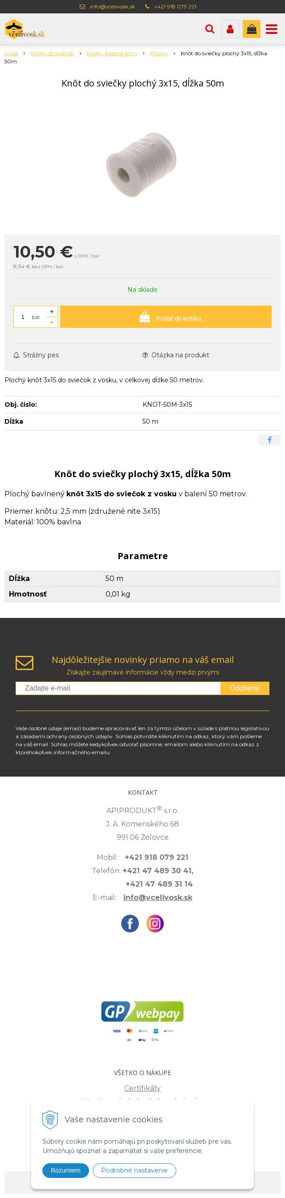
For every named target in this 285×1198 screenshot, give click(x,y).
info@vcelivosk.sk (112, 6)
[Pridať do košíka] (166, 317)
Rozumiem (66, 1170)
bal (36, 317)
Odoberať (245, 688)
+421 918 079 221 (175, 6)
